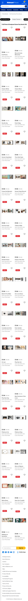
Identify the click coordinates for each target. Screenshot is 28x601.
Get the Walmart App (7, 581)
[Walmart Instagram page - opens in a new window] (14, 552)
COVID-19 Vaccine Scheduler (9, 571)
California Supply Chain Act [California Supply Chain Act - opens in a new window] (9, 591)
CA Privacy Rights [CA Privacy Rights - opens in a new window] (6, 588)
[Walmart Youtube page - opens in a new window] (11, 552)
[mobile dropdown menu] (2, 2)
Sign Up (21, 548)
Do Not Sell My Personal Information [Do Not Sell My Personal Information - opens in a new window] (11, 593)
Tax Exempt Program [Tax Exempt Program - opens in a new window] (7, 578)
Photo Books (5, 13)
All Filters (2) (5, 19)
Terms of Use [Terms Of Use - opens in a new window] (5, 583)
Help (3, 569)
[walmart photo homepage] (12, 2)
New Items (9, 9)
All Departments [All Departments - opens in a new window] (6, 556)
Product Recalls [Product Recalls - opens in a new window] (6, 574)
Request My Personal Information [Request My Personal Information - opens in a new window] (10, 595)
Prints (26, 9)
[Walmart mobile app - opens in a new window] (21, 552)
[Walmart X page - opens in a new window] (6, 552)
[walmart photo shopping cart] (24, 2)
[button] (7, 27)
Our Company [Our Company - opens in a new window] (5, 564)
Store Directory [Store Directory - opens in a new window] (6, 559)
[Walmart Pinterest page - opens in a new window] (8, 552)
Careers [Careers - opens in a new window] (4, 561)
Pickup (21, 9)
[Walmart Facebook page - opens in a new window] (3, 552)
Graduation (15, 9)
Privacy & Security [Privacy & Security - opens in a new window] (6, 586)
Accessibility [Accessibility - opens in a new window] (5, 576)
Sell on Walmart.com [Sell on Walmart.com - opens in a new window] (7, 566)
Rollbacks (3, 9)
